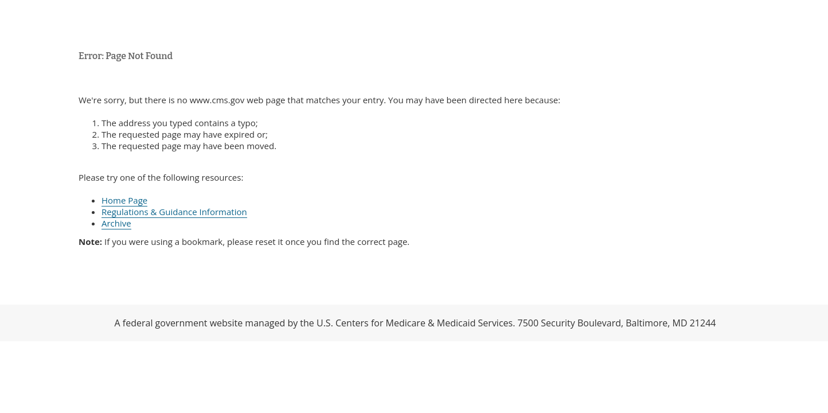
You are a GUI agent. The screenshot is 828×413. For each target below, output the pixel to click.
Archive (116, 223)
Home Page (124, 200)
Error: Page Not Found (126, 55)
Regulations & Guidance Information (174, 211)
